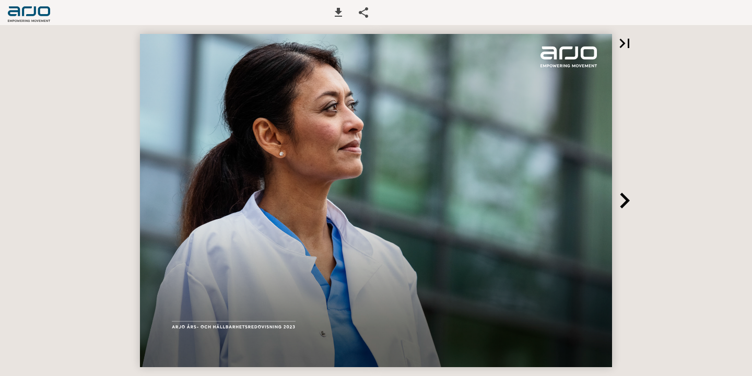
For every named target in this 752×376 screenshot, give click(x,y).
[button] (338, 12)
